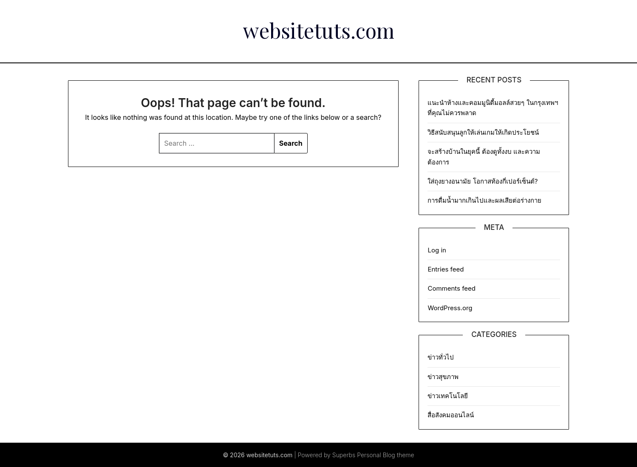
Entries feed (445, 269)
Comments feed (451, 288)
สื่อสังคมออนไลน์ (450, 415)
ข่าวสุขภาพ (443, 377)
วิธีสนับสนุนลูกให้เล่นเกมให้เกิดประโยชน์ (483, 132)
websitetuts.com (318, 30)
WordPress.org (449, 308)
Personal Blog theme (385, 455)
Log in (436, 250)
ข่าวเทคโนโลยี (447, 396)
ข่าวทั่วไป (440, 357)
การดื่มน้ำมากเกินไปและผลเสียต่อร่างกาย (484, 200)
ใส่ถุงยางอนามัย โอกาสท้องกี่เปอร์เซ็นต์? (483, 181)
